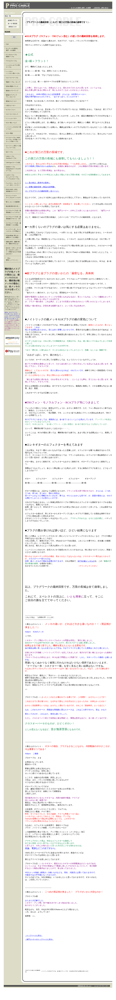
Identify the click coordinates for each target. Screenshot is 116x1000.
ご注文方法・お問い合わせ (100, 7)
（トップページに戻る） (33, 935)
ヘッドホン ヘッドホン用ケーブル (13, 72)
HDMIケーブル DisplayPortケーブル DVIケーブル (13, 169)
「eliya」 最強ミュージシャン (13, 259)
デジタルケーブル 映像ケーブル (13, 55)
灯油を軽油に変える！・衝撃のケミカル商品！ (13, 236)
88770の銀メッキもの (86, 561)
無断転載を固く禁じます (84, 986)
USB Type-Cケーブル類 (13, 162)
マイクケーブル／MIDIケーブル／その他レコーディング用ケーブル (13, 139)
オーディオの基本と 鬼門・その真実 (13, 49)
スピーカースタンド (12, 114)
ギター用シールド (11, 123)
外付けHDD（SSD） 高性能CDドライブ (13, 190)
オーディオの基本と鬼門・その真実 (81, 7)
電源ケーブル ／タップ (13, 82)
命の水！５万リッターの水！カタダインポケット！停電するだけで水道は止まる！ (13, 251)
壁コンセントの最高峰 (13, 202)
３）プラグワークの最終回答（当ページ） (42, 191)
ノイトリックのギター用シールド (13, 128)
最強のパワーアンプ (12, 90)
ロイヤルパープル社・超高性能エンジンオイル (13, 211)
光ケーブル (9, 152)
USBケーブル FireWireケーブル (12, 157)
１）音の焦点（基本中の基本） (37, 183)
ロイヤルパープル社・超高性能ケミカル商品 (13, 224)
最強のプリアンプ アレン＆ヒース (13, 96)
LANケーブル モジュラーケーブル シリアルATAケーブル (13, 177)
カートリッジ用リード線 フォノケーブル (13, 146)
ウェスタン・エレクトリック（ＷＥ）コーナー (13, 184)
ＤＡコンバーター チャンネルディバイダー (13, 196)
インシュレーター (11, 118)
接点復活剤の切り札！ (13, 206)
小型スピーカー (11, 105)
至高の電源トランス (12, 86)
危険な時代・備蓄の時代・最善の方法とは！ (13, 242)
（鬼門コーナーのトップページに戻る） (39, 939)
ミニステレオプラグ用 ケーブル (13, 66)
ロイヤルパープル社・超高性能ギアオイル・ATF (13, 217)
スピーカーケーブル (12, 77)
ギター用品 (9, 133)
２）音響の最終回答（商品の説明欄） (40, 187)
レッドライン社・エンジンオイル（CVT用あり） (13, 230)
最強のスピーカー (11, 101)
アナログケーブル (11, 61)
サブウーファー (11, 110)
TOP (7, 44)
